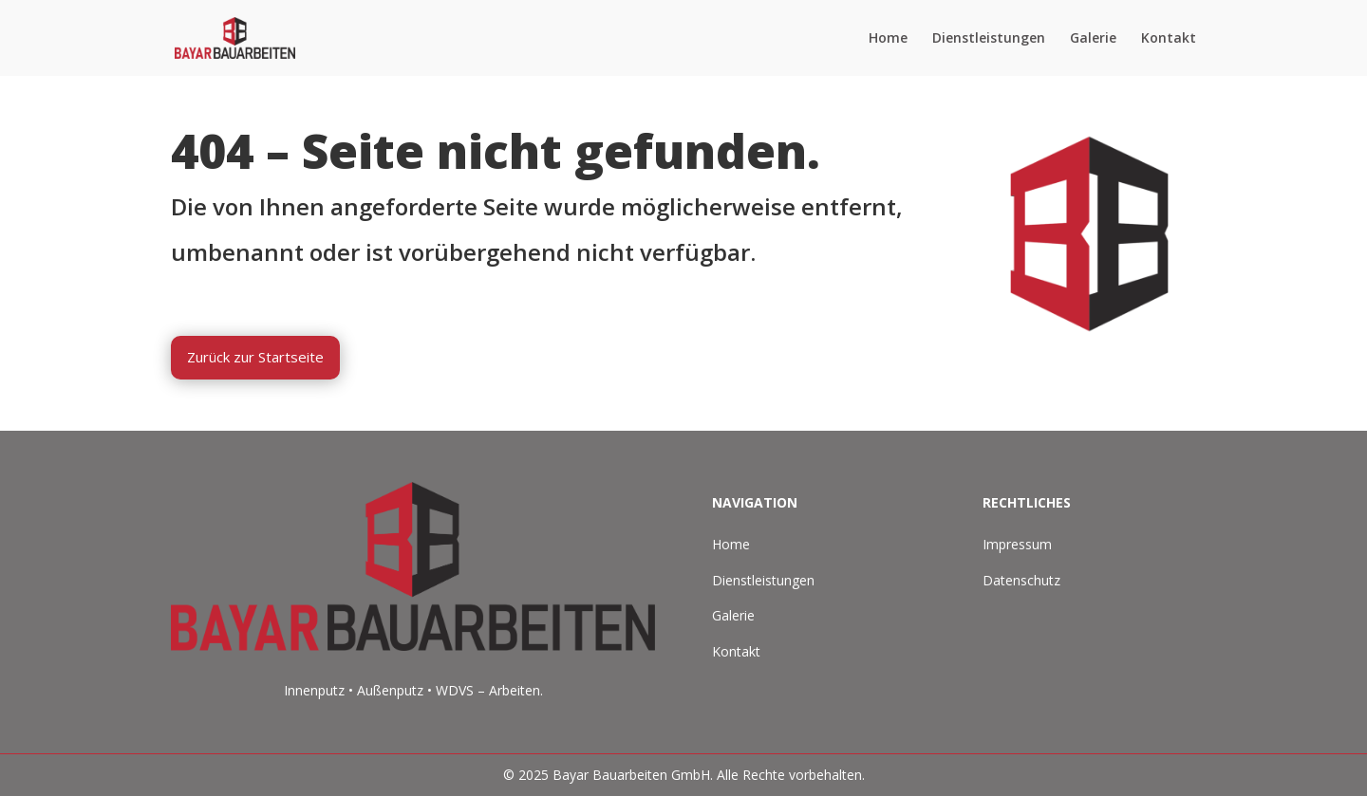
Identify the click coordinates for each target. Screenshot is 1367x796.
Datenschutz (1021, 580)
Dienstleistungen (988, 38)
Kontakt (1168, 38)
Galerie (1093, 38)
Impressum (1017, 544)
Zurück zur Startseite (255, 356)
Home (888, 38)
